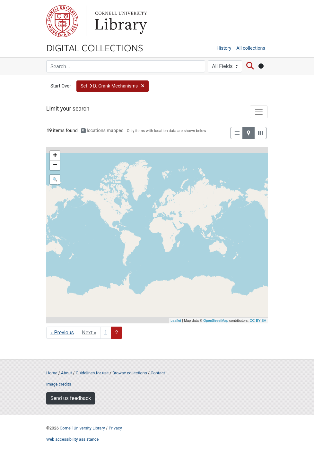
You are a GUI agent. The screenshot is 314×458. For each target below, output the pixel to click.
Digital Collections (94, 47)
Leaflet (175, 320)
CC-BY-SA (257, 320)
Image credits (58, 384)
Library (120, 21)
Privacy (115, 428)
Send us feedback (70, 398)
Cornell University (62, 21)
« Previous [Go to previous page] (62, 332)
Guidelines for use (92, 373)
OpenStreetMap (215, 320)
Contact (158, 373)
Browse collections (129, 373)
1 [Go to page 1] (105, 332)
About (66, 373)
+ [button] (55, 156)
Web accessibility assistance (72, 439)
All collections (250, 48)
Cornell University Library (82, 428)
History (224, 48)
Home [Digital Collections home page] (51, 373)
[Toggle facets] (259, 111)
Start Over (60, 86)
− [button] (55, 165)
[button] (112, 86)
